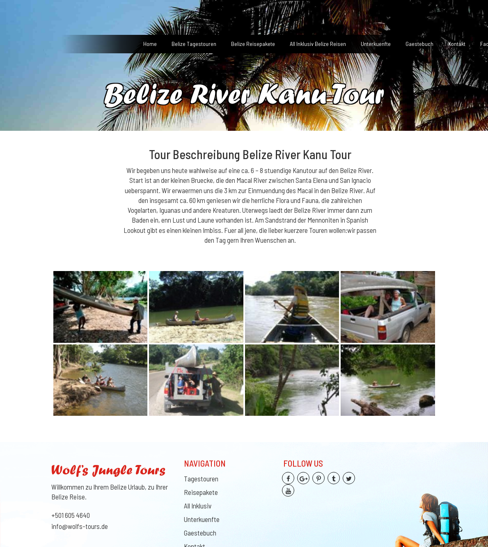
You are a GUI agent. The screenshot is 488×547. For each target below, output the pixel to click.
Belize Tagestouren (194, 43)
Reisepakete (201, 492)
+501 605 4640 (70, 515)
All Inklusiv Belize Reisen (318, 43)
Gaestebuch (419, 43)
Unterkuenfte (376, 43)
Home (150, 43)
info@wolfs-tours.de (79, 526)
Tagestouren (201, 478)
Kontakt (456, 43)
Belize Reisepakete (253, 43)
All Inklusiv (197, 505)
